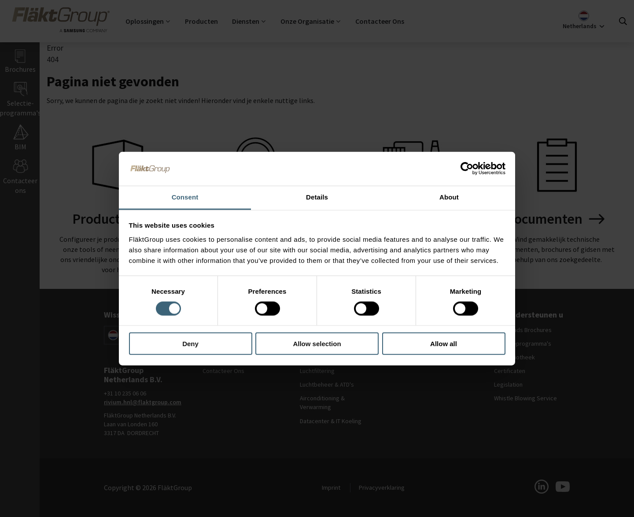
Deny (190, 343)
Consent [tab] (185, 197)
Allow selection (317, 343)
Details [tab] (317, 197)
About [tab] (449, 197)
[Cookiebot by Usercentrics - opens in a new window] (466, 168)
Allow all (443, 343)
